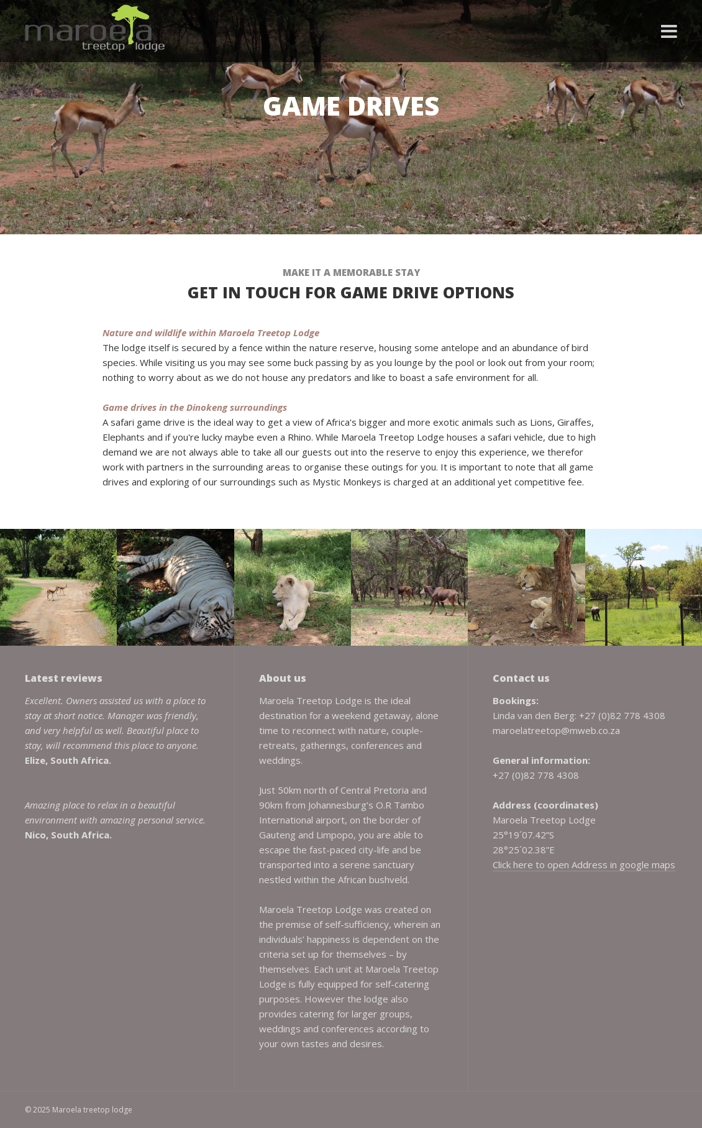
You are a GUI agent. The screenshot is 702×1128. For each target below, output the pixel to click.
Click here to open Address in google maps (584, 864)
